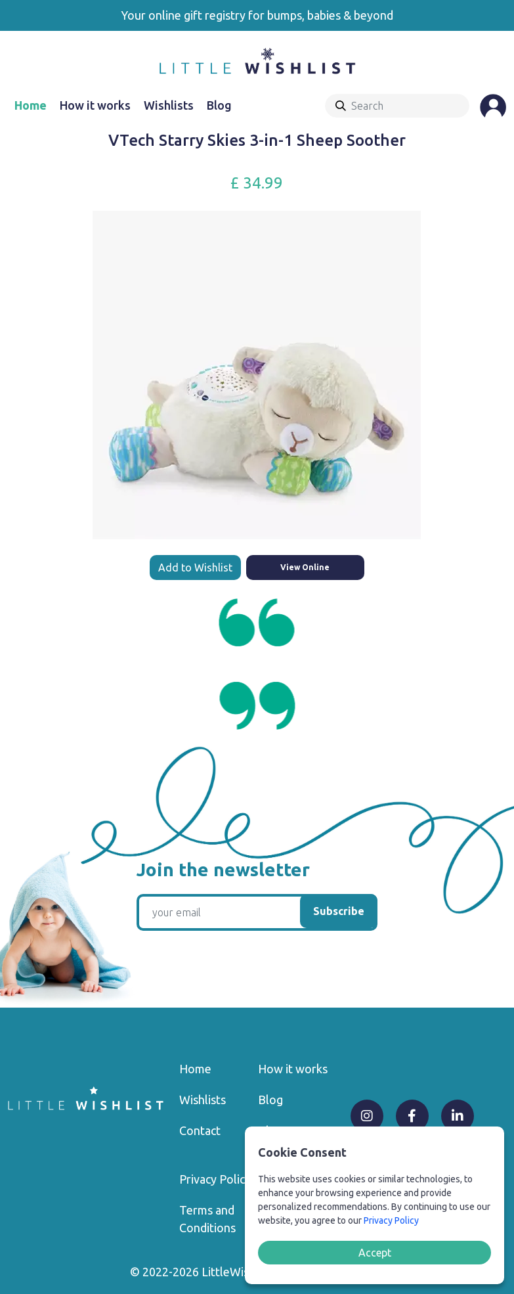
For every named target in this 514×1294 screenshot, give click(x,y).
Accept (374, 1253)
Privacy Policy (215, 1179)
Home (30, 105)
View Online (305, 567)
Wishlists (169, 105)
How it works (95, 105)
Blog (219, 105)
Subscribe (338, 911)
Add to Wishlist (195, 567)
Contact (200, 1130)
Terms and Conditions (207, 1218)
